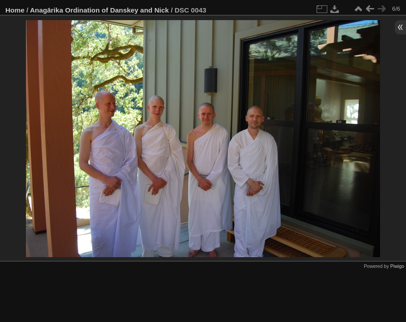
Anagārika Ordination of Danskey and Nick (99, 10)
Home (15, 10)
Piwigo (397, 266)
